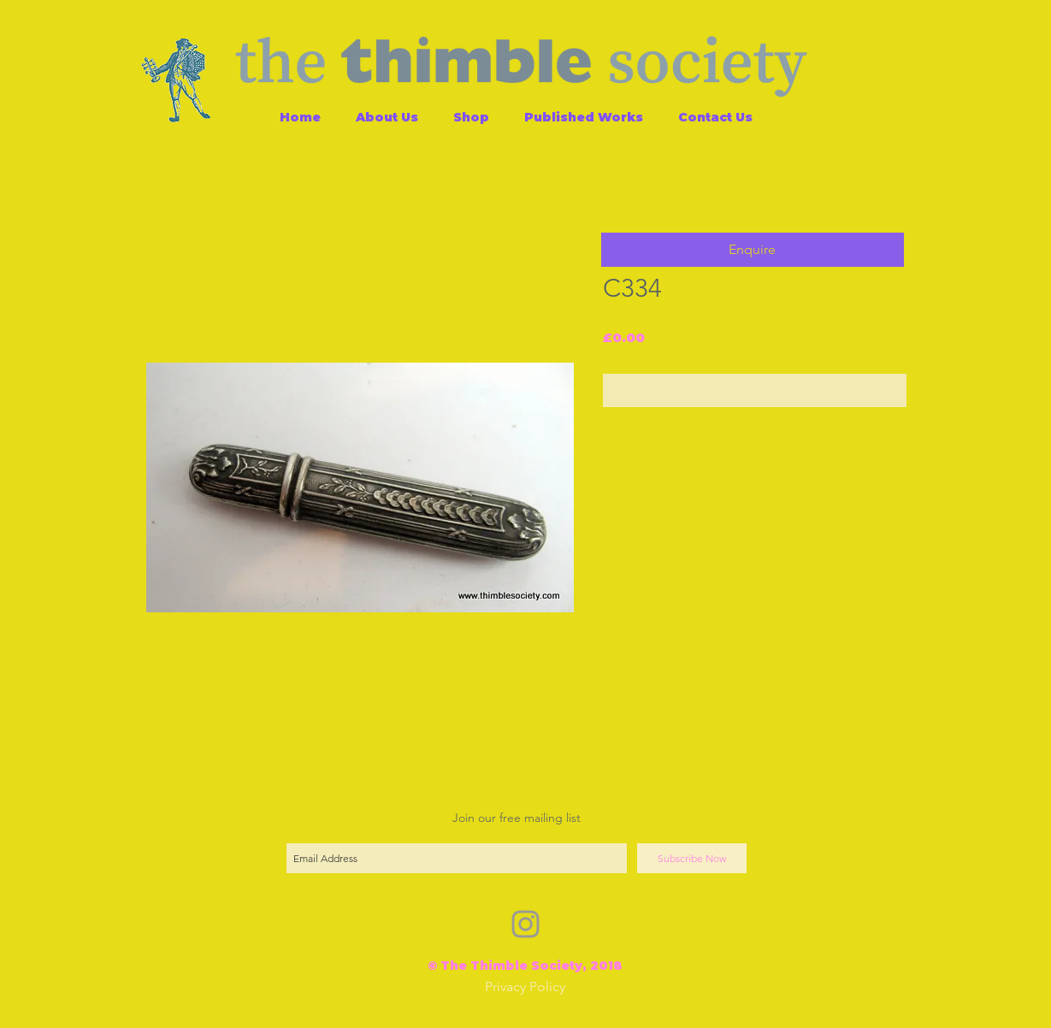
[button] (752, 250)
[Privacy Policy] (525, 987)
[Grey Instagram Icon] (525, 924)
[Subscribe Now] (692, 858)
